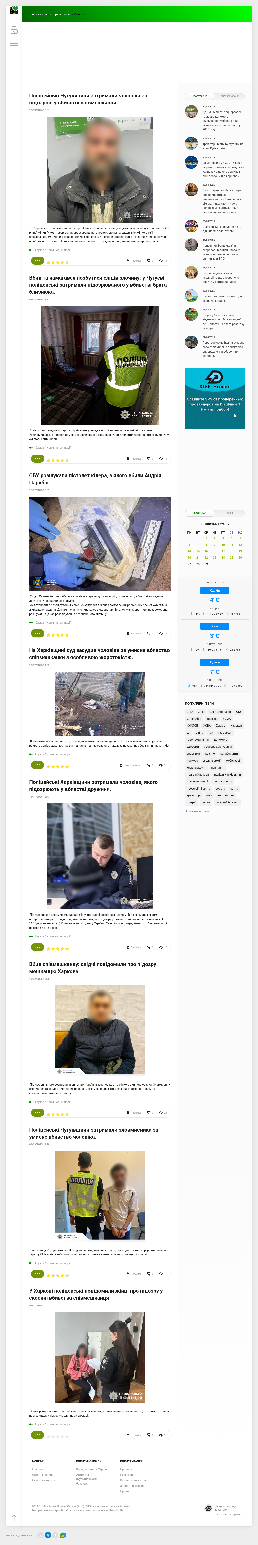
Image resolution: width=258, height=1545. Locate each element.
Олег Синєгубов (220, 712)
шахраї (191, 802)
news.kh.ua (39, 14)
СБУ (239, 712)
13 (189, 551)
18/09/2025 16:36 (39, 979)
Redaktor (136, 260)
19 (240, 551)
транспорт (194, 795)
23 (214, 557)
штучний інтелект (227, 802)
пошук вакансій (197, 781)
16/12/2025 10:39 (39, 490)
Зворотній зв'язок (132, 1486)
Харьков (236, 725)
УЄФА (227, 719)
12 (240, 545)
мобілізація (233, 760)
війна (199, 733)
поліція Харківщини (227, 774)
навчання (217, 767)
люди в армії (212, 760)
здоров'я (193, 746)
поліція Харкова (198, 774)
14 (198, 551)
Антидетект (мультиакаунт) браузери (86, 1479)
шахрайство (225, 795)
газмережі (225, 733)
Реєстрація (127, 1475)
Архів (230, 513)
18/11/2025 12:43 (39, 796)
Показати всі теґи (197, 811)
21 (198, 557)
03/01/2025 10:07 (39, 1305)
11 (231, 545)
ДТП (201, 712)
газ (210, 733)
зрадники (193, 753)
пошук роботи (222, 781)
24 (223, 557)
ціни (209, 795)
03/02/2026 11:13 (39, 299)
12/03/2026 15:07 (39, 110)
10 (223, 545)
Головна (38, 1469)
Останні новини (42, 1475)
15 (206, 551)
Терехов (212, 719)
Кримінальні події (59, 250)
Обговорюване (229, 96)
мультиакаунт (196, 767)
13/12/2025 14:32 (39, 665)
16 (214, 551)
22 (206, 557)
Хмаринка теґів (60, 14)
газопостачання (198, 739)
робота (220, 788)
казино (210, 753)
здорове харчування (218, 746)
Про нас (125, 1491)
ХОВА (207, 725)
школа (206, 802)
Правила (126, 1469)
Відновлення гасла (133, 1480)
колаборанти (229, 753)
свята (234, 788)
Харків (39, 250)
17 (223, 551)
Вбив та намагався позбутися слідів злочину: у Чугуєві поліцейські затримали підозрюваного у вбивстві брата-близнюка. (99, 285)
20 (189, 557)
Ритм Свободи (132, 765)
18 (231, 551)
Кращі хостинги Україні (92, 1469)
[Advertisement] (137, 52)
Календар (200, 513)
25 (231, 557)
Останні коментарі (44, 1480)
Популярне (200, 96)
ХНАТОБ (192, 725)
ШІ (188, 733)
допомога (220, 739)
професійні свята (198, 788)
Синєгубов (194, 719)
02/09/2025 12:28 (39, 1144)
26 (240, 557)
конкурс (192, 760)
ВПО (190, 712)
